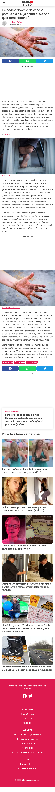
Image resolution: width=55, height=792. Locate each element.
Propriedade (27, 747)
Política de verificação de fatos (27, 734)
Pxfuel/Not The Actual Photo (11, 308)
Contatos (27, 718)
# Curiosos (7, 362)
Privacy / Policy (27, 764)
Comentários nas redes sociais (27, 752)
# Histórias (32, 362)
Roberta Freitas (16, 22)
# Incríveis (20, 362)
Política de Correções (27, 739)
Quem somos (27, 714)
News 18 (7, 134)
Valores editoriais (27, 743)
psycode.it (27, 723)
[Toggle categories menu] (3, 3)
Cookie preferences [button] (27, 768)
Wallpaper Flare (7, 176)
